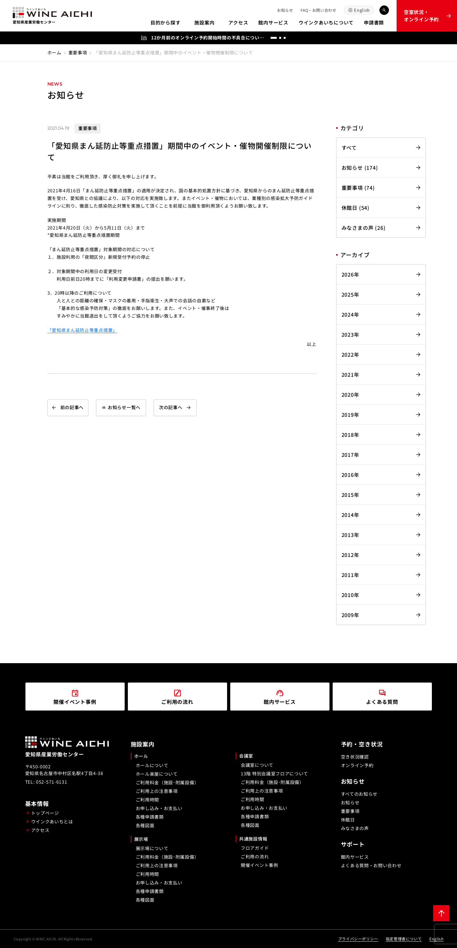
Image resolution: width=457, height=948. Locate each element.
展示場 (141, 839)
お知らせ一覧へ (121, 407)
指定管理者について (404, 938)
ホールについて (152, 765)
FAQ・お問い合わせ (318, 10)
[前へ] (297, 37)
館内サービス (273, 22)
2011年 (350, 575)
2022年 (350, 354)
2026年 (350, 274)
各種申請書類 (150, 817)
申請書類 (374, 22)
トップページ (45, 813)
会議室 (246, 755)
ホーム (54, 52)
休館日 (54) (356, 207)
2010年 (350, 595)
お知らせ (285, 10)
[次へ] (309, 37)
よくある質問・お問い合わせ (371, 865)
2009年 (350, 615)
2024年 (350, 314)
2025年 (350, 294)
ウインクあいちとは (52, 821)
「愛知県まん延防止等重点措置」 (82, 330)
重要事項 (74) (358, 187)
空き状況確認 (355, 756)
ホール (141, 756)
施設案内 (204, 22)
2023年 (350, 334)
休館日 (348, 819)
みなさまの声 (355, 828)
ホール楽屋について (157, 774)
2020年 (350, 394)
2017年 (350, 454)
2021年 (350, 374)
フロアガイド (255, 848)
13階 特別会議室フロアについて (274, 773)
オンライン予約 (357, 765)
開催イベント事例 (259, 865)
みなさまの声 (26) (364, 227)
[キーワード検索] (384, 10)
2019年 (350, 414)
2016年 (350, 474)
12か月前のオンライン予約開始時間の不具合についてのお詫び (208, 37)
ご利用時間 (147, 799)
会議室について (257, 765)
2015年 (350, 494)
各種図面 (145, 825)
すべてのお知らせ (359, 794)
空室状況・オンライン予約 (421, 16)
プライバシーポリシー (358, 938)
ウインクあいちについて (326, 22)
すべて (349, 147)
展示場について (152, 848)
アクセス (238, 22)
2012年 (350, 555)
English (362, 10)
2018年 (350, 434)
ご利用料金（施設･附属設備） (167, 782)
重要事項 (77, 52)
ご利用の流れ (255, 856)
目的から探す (165, 22)
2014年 (350, 515)
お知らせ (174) (360, 167)
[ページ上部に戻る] (441, 913)
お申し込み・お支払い (159, 808)
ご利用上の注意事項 (157, 791)
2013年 (350, 535)
